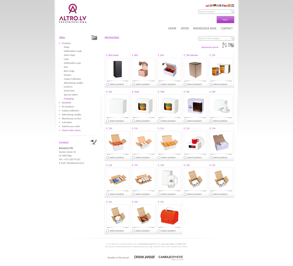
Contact (64, 142)
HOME (172, 28)
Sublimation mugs (73, 51)
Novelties (66, 102)
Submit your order (71, 126)
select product (117, 84)
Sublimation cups (72, 62)
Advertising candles (73, 82)
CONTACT (227, 28)
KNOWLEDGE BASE (204, 28)
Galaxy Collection (72, 78)
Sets (66, 66)
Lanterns (68, 86)
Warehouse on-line (71, 118)
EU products (68, 106)
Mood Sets (69, 90)
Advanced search (210, 47)
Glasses (67, 74)
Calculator (67, 122)
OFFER (185, 28)
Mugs (66, 47)
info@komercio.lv (75, 162)
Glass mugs (69, 55)
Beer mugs (69, 70)
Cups (66, 58)
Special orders (71, 94)
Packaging (69, 98)
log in (225, 19)
